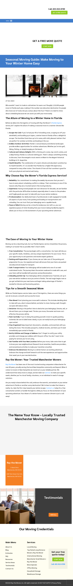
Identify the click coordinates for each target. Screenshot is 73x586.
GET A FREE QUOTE (59, 12)
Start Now (47, 46)
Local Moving (31, 547)
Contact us (50, 388)
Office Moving (32, 568)
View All (53, 515)
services (48, 373)
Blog (7, 550)
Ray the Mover (11, 364)
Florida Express (57, 123)
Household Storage (33, 571)
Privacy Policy (56, 583)
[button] (7, 21)
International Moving (34, 556)
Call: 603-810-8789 (56, 9)
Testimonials (10, 565)
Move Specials (32, 565)
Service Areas (10, 562)
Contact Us (9, 569)
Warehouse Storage (34, 574)
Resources (9, 559)
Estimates (9, 553)
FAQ (6, 556)
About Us (8, 547)
